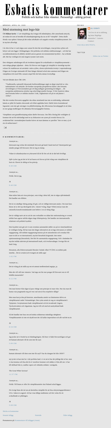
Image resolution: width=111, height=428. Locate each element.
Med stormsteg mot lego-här (21, 29)
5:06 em (13, 343)
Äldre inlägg (67, 415)
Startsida (38, 415)
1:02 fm (13, 256)
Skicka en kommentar (10, 411)
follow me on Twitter (100, 56)
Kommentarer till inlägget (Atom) (27, 420)
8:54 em (13, 327)
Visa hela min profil (86, 45)
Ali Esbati (95, 28)
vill (17, 34)
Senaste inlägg (8, 415)
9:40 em (13, 166)
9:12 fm (13, 279)
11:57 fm (13, 374)
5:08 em (13, 405)
